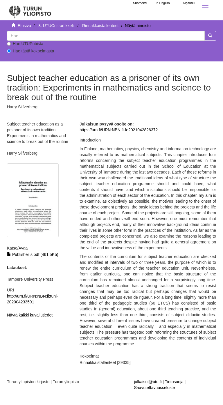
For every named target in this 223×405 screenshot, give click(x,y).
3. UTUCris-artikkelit (56, 25)
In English (163, 3)
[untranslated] (106, 36)
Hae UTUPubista (25, 43)
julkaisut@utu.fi (148, 381)
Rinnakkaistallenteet (100, 25)
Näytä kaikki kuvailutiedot (30, 315)
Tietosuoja (174, 381)
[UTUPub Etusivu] (30, 10)
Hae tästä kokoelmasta (30, 51)
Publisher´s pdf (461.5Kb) (32, 254)
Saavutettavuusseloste (154, 387)
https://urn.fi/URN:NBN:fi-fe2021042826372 (119, 130)
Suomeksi (140, 3)
